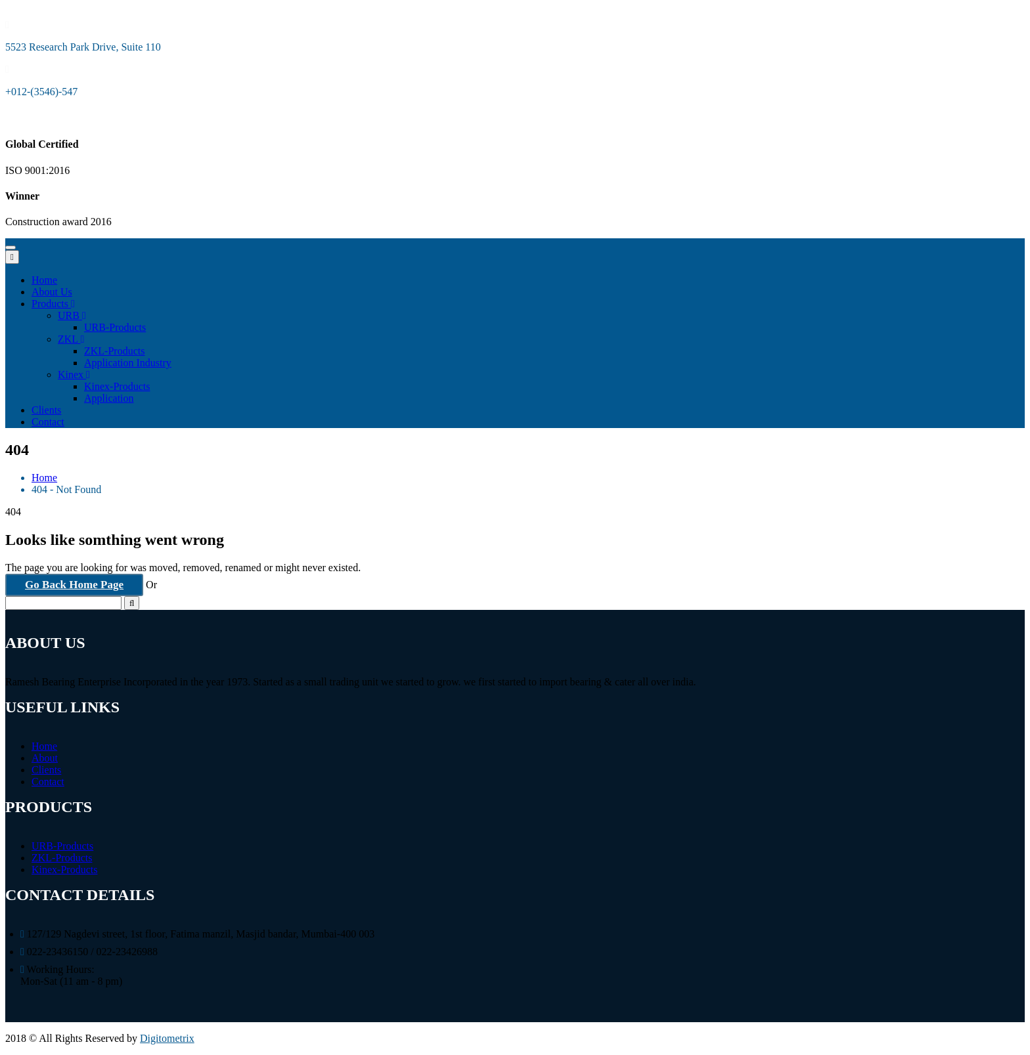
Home (44, 280)
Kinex (74, 374)
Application (109, 398)
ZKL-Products (114, 350)
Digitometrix (167, 1038)
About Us (52, 291)
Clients (46, 410)
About (45, 758)
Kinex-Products (117, 386)
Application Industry (127, 362)
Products (53, 303)
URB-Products (115, 327)
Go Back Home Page (74, 584)
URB (72, 315)
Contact (48, 421)
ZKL (71, 339)
